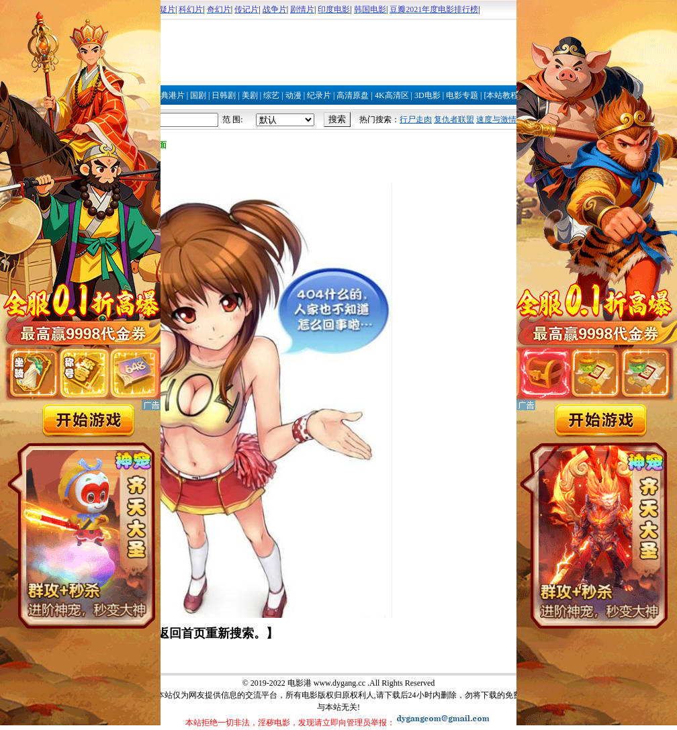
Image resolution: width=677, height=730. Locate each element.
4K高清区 (392, 95)
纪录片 (319, 95)
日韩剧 (224, 95)
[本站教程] (502, 95)
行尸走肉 (416, 119)
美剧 (250, 95)
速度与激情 (496, 119)
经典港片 (168, 95)
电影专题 (462, 95)
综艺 (271, 95)
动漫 (293, 95)
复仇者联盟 (454, 119)
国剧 (198, 95)
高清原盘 (352, 95)
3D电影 (427, 95)
